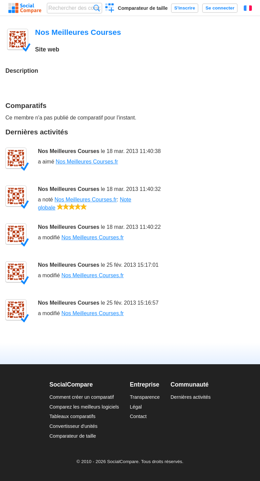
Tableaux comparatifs (72, 416)
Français (248, 8)
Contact (138, 416)
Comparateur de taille (143, 8)
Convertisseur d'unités (73, 426)
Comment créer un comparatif (81, 397)
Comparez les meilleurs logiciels (84, 407)
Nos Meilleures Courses (68, 151)
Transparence (144, 397)
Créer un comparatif (109, 9)
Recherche (96, 8)
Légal (136, 407)
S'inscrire (184, 7)
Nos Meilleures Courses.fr (87, 162)
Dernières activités (191, 397)
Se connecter (219, 7)
